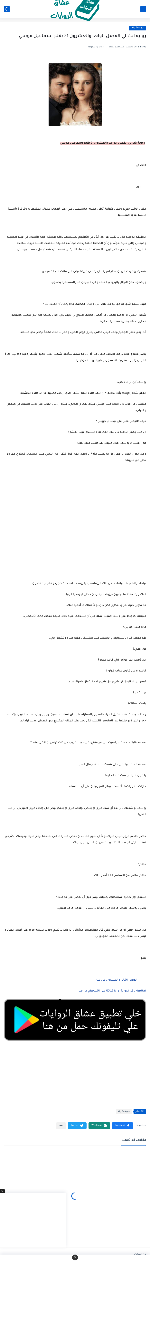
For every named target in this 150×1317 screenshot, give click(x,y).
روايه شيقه (138, 28)
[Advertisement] (75, 537)
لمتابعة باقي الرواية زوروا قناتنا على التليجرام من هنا (112, 991)
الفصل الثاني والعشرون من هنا (116, 980)
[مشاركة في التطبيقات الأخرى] (61, 1125)
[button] (122, 1125)
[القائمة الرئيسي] (143, 9)
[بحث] (7, 9)
